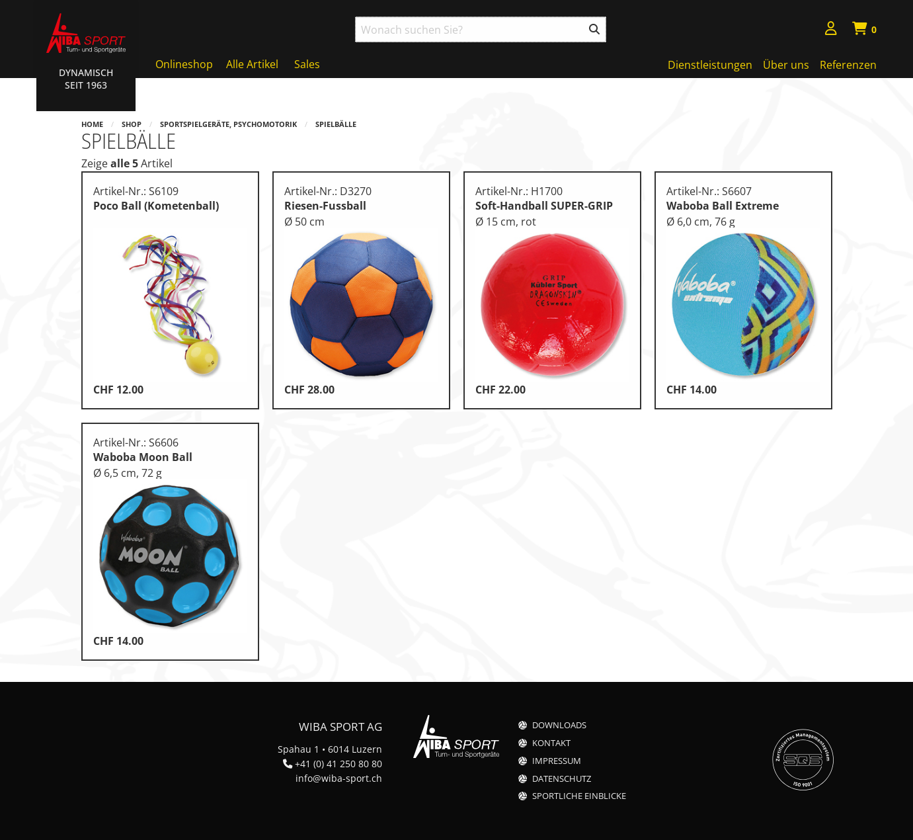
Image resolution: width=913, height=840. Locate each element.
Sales (307, 64)
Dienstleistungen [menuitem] (710, 65)
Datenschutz (561, 779)
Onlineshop (184, 64)
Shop (131, 124)
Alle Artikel (252, 64)
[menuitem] (831, 30)
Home (92, 124)
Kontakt (551, 743)
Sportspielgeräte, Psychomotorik (228, 124)
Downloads (559, 725)
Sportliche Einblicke (579, 796)
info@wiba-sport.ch (339, 778)
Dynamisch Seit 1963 (86, 78)
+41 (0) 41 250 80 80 (338, 763)
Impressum (556, 761)
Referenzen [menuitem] (848, 65)
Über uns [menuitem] (786, 65)
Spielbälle (335, 124)
